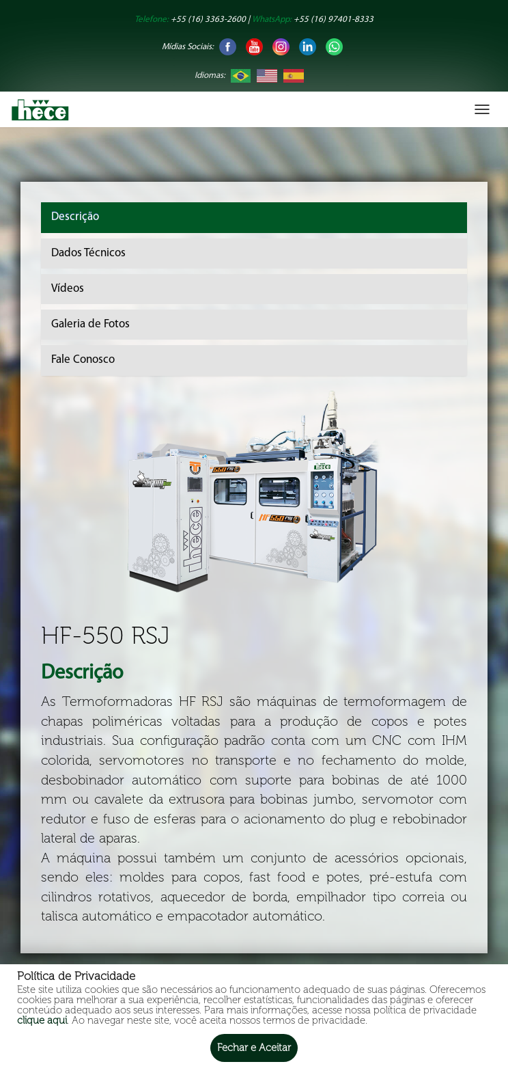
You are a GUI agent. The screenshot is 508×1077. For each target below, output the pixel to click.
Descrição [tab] (75, 217)
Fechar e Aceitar (254, 1047)
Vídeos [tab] (67, 289)
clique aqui (42, 1020)
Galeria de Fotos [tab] (90, 324)
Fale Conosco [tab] (83, 360)
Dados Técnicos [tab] (88, 253)
